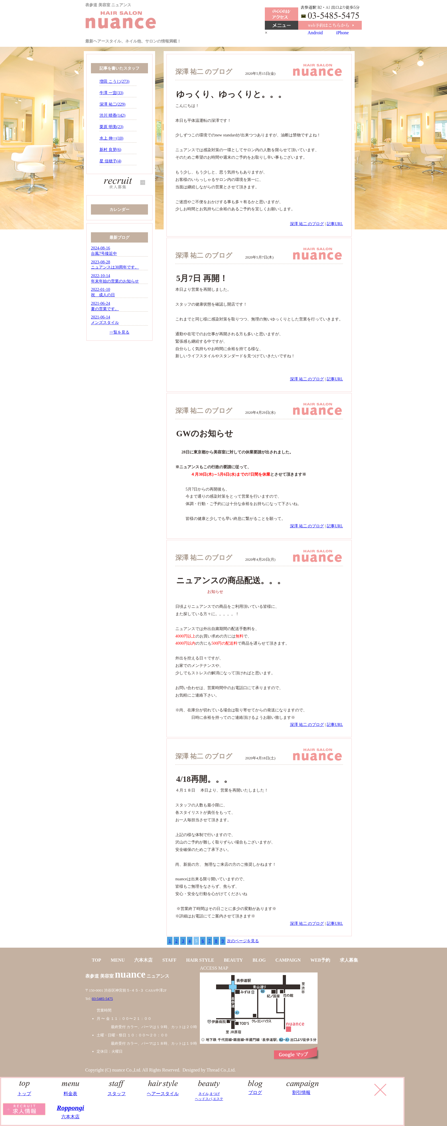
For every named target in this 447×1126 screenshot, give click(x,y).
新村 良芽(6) (110, 149)
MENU (118, 960)
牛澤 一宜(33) (111, 92)
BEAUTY (233, 960)
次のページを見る (243, 941)
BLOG (259, 960)
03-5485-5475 (102, 998)
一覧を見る (119, 332)
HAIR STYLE (200, 960)
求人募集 (349, 960)
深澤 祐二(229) (112, 104)
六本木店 (143, 960)
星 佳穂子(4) (110, 161)
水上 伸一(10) (111, 138)
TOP (96, 960)
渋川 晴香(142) (112, 115)
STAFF (169, 960)
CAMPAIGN (288, 960)
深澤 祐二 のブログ (307, 223)
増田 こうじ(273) (114, 81)
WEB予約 (320, 960)
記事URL (335, 223)
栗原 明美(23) (111, 126)
